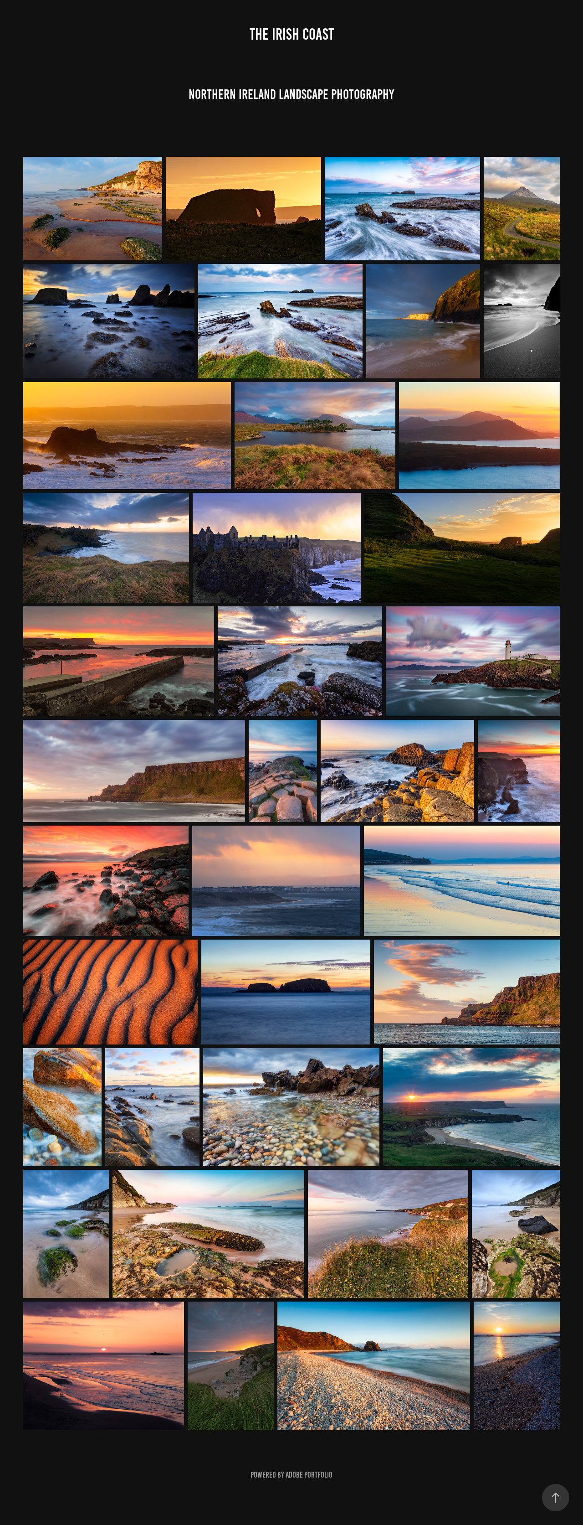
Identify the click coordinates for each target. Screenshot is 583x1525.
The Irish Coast (292, 34)
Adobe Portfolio (309, 1474)
